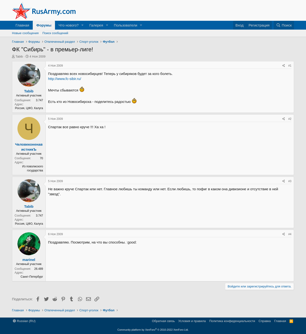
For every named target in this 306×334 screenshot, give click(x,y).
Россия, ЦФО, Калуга (29, 108)
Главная (22, 25)
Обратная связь (163, 321)
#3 (289, 181)
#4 (289, 234)
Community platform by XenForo (153, 329)
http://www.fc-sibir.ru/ (64, 79)
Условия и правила (192, 321)
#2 (289, 119)
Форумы (43, 25)
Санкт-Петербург (32, 276)
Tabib (19, 56)
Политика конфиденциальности (232, 321)
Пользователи (125, 25)
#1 (289, 65)
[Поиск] (284, 25)
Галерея (96, 25)
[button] (82, 25)
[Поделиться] (284, 66)
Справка (265, 321)
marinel (28, 260)
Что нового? (69, 25)
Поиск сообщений (55, 33)
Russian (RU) (24, 321)
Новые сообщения (25, 33)
